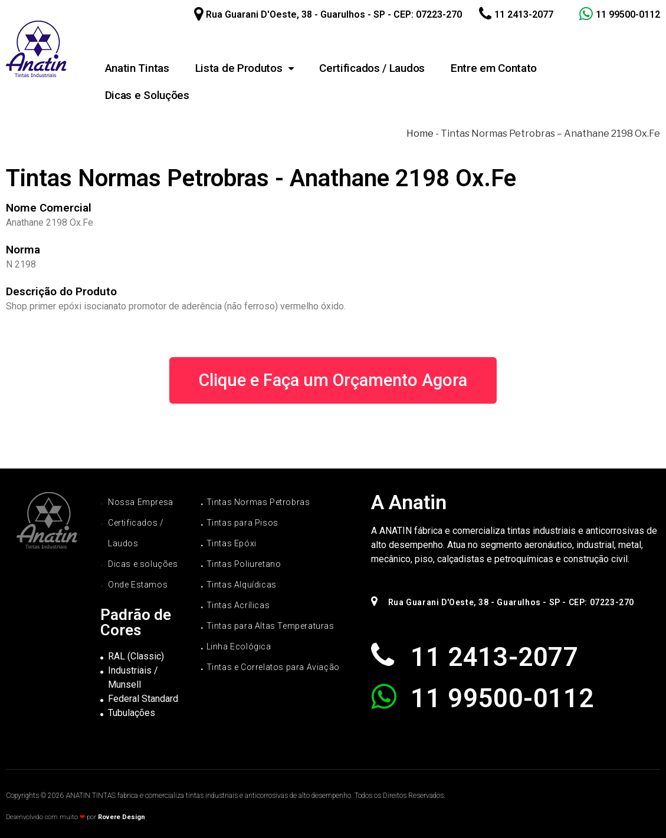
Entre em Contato (494, 68)
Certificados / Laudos (372, 68)
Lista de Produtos (244, 68)
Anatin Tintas (137, 68)
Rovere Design (121, 817)
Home (420, 133)
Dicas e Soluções (147, 95)
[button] (333, 380)
